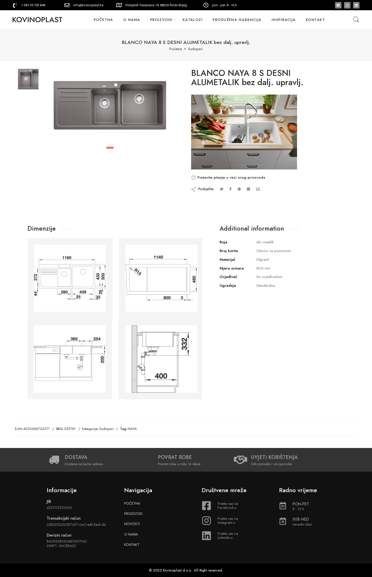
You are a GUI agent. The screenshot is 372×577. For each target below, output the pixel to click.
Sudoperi (195, 49)
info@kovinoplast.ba (88, 5)
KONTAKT (315, 19)
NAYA (132, 428)
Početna (175, 49)
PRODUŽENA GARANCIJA (237, 19)
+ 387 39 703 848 (33, 5)
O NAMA (131, 19)
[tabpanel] (110, 106)
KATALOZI (193, 19)
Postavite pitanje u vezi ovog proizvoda (228, 177)
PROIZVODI (161, 19)
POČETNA (103, 19)
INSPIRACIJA (284, 19)
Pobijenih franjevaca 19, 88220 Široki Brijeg (156, 5)
